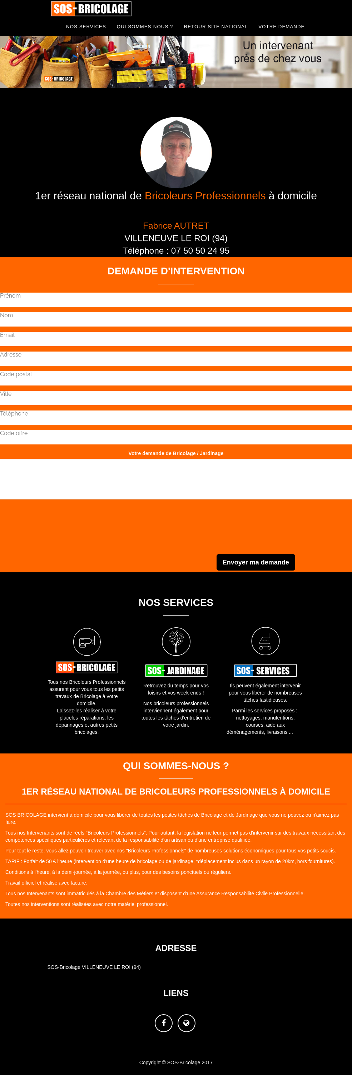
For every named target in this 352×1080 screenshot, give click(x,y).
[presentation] (297, 537)
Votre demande (281, 26)
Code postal (16, 374)
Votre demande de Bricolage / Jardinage (176, 453)
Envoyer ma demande (256, 562)
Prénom (10, 296)
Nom (6, 315)
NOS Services (86, 26)
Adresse (10, 355)
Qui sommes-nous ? (145, 26)
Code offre (14, 433)
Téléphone (14, 413)
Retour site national (216, 26)
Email (7, 335)
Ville (5, 394)
